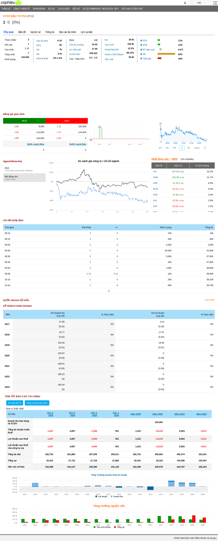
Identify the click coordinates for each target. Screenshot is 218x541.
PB (37, 54)
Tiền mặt (109, 59)
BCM (155, 189)
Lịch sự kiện (86, 32)
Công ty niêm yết (22, 8)
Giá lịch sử (35, 32)
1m (160, 148)
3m (167, 148)
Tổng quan (8, 32)
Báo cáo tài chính (67, 32)
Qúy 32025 (72, 414)
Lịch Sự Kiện (63, 8)
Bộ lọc (51, 8)
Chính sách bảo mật (184, 538)
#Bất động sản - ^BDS (164, 159)
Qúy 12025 (116, 414)
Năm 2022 (201, 414)
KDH (155, 194)
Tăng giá (145, 58)
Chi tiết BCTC (14, 403)
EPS (38, 45)
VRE (155, 183)
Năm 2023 (179, 414)
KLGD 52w (74, 54)
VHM (155, 177)
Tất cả (197, 148)
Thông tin (49, 32)
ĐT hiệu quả (147, 49)
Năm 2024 (158, 414)
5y (189, 148)
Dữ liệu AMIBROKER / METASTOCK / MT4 (100, 8)
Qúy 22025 (94, 414)
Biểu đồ (76, 8)
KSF (155, 206)
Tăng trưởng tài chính (37, 403)
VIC (155, 171)
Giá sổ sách (42, 41)
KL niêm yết (75, 49)
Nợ (106, 40)
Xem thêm (210, 300)
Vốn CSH (109, 45)
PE (37, 50)
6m (174, 148)
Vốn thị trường (76, 45)
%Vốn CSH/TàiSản (114, 54)
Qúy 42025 (50, 414)
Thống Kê (6, 8)
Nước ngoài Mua (35, 144)
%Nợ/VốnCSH (112, 49)
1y (182, 148)
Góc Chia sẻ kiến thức (132, 8)
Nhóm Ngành (39, 8)
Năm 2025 (136, 414)
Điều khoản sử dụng (205, 538)
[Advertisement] (109, 86)
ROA (38, 58)
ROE (46, 58)
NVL (155, 200)
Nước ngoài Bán (77, 144)
